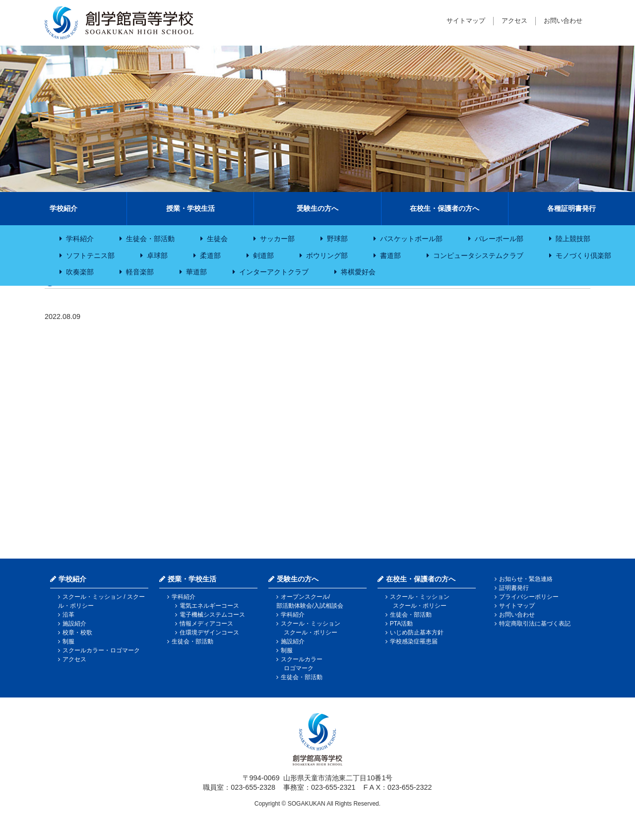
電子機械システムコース (212, 614)
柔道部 (210, 255)
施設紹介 (74, 623)
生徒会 (217, 239)
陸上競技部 (573, 239)
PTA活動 (401, 623)
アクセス (514, 20)
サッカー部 (277, 239)
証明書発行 (514, 587)
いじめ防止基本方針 (417, 632)
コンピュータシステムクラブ (478, 255)
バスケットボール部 (411, 239)
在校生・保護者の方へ (444, 208)
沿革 (68, 614)
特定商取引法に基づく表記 (535, 623)
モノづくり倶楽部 (583, 255)
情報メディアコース (206, 623)
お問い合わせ (563, 20)
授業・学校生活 (190, 208)
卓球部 (157, 255)
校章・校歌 (77, 632)
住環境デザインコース (209, 632)
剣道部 (263, 255)
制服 (68, 641)
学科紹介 (80, 239)
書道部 (390, 255)
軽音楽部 (140, 272)
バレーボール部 (499, 239)
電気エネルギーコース (209, 605)
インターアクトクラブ (274, 272)
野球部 (337, 239)
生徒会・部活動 (150, 239)
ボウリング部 (327, 255)
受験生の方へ (317, 208)
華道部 (196, 272)
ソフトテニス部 (90, 255)
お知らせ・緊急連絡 (526, 578)
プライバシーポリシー (529, 596)
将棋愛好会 (358, 272)
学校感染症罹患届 (414, 641)
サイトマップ (465, 20)
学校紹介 (63, 208)
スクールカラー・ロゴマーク (101, 650)
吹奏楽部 (80, 272)
